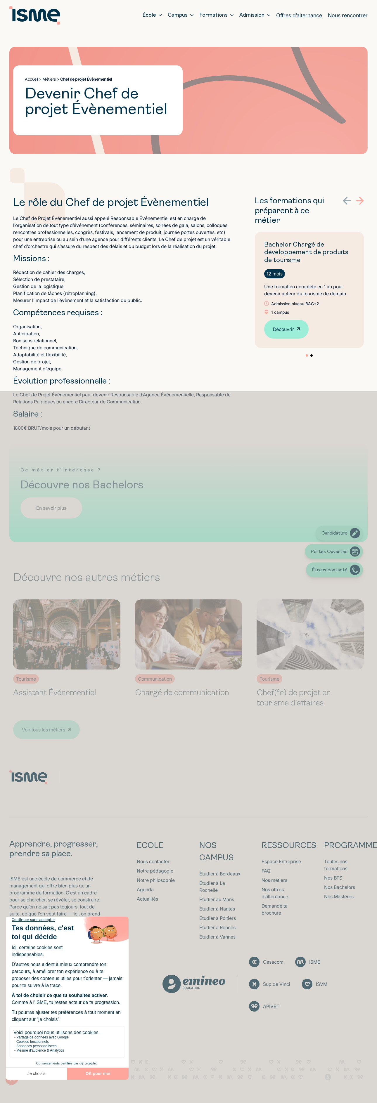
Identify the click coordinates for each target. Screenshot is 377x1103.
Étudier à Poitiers (217, 918)
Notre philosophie (156, 880)
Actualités (147, 899)
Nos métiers (274, 880)
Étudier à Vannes (217, 937)
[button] (347, 201)
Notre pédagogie (155, 871)
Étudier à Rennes (217, 927)
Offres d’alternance (299, 15)
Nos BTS (333, 878)
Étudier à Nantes (217, 909)
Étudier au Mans (216, 899)
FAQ (266, 871)
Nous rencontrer (348, 15)
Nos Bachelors (339, 887)
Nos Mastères (339, 896)
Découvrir (283, 329)
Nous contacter (153, 861)
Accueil (31, 79)
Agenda (145, 889)
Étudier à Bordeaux (220, 874)
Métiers (49, 79)
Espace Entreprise (281, 861)
